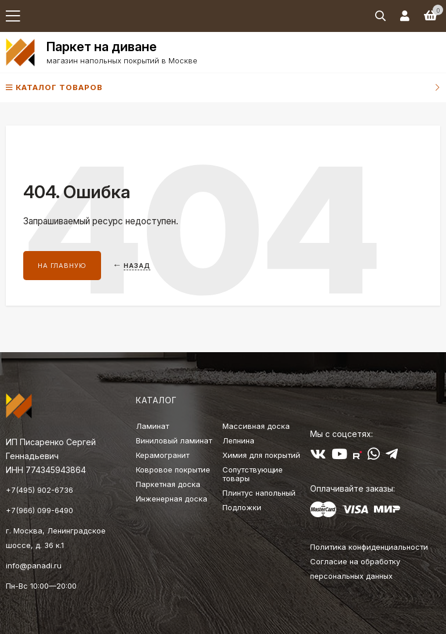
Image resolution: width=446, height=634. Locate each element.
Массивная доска (256, 426)
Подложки (241, 507)
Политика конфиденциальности (369, 546)
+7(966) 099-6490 (39, 510)
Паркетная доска (168, 484)
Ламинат (152, 426)
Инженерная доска (171, 498)
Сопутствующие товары (252, 474)
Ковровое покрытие (173, 469)
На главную (62, 266)
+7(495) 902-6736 (39, 490)
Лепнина (238, 440)
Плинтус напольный (259, 492)
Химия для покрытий (261, 455)
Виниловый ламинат (174, 440)
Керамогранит (162, 455)
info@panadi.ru (34, 565)
